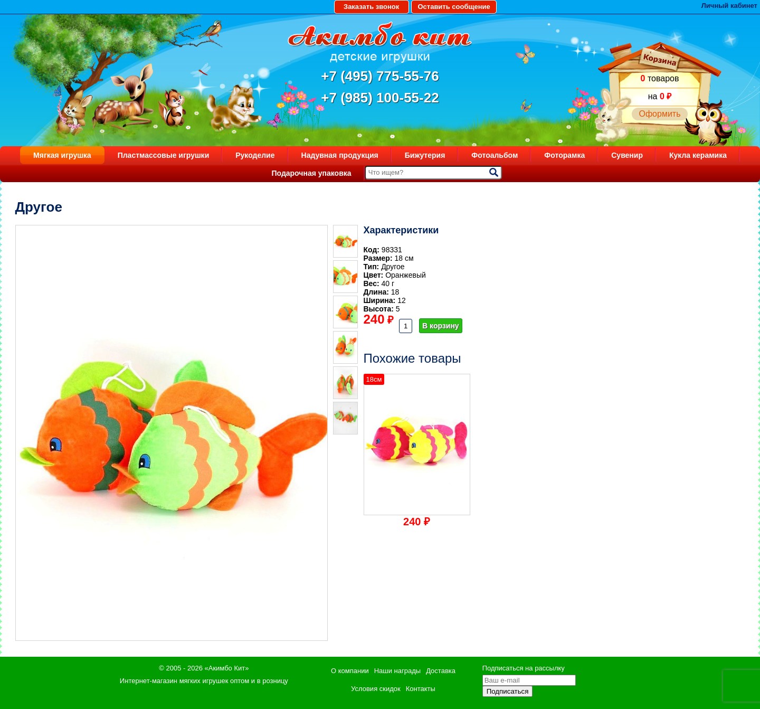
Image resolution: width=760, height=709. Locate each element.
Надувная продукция (339, 155)
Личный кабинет (729, 6)
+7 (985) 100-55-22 (380, 98)
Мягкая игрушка (62, 155)
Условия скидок (376, 689)
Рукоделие (254, 155)
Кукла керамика (698, 155)
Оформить (659, 113)
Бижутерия (425, 155)
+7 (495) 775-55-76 (380, 76)
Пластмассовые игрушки (164, 155)
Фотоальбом (494, 155)
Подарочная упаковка (311, 173)
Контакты (420, 689)
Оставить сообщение (453, 7)
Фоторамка (564, 155)
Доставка (440, 671)
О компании (350, 671)
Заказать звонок (371, 7)
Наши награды (397, 671)
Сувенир (627, 155)
